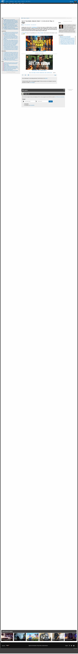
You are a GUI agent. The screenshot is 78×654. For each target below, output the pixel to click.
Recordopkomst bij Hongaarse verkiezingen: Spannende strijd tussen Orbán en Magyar (11, 52)
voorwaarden (32, 105)
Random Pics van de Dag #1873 (11, 27)
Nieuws (6, 3)
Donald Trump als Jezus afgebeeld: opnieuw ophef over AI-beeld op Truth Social (11, 57)
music (45, 72)
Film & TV (23, 1)
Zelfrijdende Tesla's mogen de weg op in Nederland (11, 62)
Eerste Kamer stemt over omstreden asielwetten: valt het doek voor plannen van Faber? (11, 42)
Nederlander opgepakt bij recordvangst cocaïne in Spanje (11, 28)
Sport (16, 1)
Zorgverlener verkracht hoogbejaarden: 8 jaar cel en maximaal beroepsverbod (11, 37)
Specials (20, 3)
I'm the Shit (24, 32)
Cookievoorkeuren (45, 645)
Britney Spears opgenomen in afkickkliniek (11, 44)
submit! (46, 78)
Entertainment (11, 1)
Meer (29, 1)
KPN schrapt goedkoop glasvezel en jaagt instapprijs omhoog (11, 22)
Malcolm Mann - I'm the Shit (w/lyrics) (39, 51)
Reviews (13, 3)
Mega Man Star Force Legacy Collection (11, 45)
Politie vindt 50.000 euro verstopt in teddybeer (11, 43)
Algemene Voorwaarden (32, 645)
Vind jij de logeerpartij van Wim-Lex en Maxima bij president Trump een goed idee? (11, 55)
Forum (71, 3)
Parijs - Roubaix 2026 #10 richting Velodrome (11, 63)
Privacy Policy (39, 645)
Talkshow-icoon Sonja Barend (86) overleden (11, 25)
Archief (23, 3)
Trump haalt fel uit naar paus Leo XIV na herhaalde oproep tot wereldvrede (11, 48)
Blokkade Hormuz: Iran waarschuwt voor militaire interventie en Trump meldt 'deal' (11, 32)
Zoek (76, 3)
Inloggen (71, 1)
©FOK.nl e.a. (75, 648)
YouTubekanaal (34, 27)
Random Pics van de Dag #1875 (11, 19)
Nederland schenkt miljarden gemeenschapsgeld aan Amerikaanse (11, 70)
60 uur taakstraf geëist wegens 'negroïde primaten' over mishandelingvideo (11, 20)
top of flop (48, 72)
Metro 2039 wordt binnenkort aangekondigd (11, 35)
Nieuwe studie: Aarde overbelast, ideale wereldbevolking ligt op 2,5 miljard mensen (67, 42)
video (51, 72)
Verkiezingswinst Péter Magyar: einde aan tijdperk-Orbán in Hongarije (11, 36)
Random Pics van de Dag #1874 (65, 36)
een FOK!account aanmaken (59, 96)
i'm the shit (37, 72)
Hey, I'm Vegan (40, 32)
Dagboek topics (11, 64)
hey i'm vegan (34, 72)
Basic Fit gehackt (11, 65)
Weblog (73, 3)
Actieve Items (2, 3)
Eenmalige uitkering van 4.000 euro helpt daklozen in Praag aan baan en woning (67, 43)
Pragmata (11, 39)
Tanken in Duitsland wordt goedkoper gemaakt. (11, 66)
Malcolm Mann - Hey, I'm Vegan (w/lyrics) (39, 70)
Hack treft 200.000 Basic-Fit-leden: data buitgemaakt (11, 21)
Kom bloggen (32, 82)
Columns (10, 3)
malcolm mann (42, 72)
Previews (16, 3)
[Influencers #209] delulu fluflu (11, 69)
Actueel (7, 1)
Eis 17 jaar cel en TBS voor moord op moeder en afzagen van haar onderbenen (11, 33)
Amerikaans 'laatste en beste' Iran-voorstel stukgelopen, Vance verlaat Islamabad (11, 26)
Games (19, 1)
